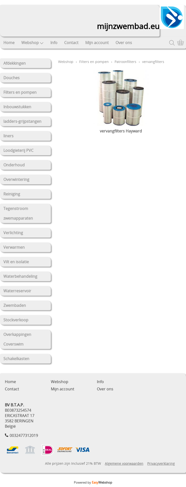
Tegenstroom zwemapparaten (18, 213)
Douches (11, 77)
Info (53, 42)
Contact (71, 42)
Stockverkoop (15, 320)
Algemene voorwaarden (124, 463)
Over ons (124, 42)
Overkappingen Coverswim (17, 339)
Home (9, 42)
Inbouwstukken (17, 106)
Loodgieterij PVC (18, 150)
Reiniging (11, 194)
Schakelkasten (16, 358)
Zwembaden (14, 305)
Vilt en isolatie (16, 261)
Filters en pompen (20, 92)
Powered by (93, 482)
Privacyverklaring (161, 463)
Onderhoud (14, 165)
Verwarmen (14, 247)
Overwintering (16, 179)
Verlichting (13, 232)
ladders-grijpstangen (22, 121)
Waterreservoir (17, 291)
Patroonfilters (125, 61)
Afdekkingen (14, 63)
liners (8, 136)
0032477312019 (24, 435)
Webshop (32, 42)
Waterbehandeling (20, 276)
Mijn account (97, 42)
